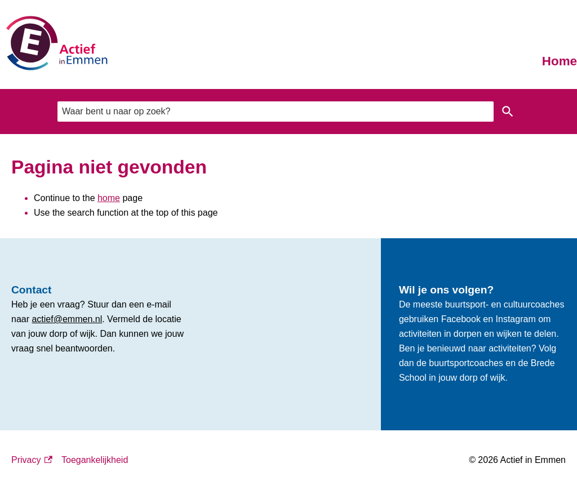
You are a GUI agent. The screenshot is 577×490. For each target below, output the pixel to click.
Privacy (31, 460)
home (108, 198)
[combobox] (275, 111)
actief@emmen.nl (67, 319)
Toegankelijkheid (94, 460)
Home (559, 61)
